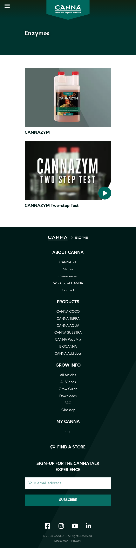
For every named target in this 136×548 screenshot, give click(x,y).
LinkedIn (88, 526)
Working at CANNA (68, 283)
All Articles (68, 375)
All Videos (68, 382)
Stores (68, 269)
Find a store (71, 447)
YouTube (75, 526)
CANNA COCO (68, 311)
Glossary (68, 410)
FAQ (68, 403)
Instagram (61, 526)
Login (68, 431)
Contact (68, 290)
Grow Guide (68, 389)
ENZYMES (82, 237)
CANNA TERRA (68, 318)
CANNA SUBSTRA (68, 332)
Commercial (68, 276)
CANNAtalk (68, 262)
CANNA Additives (68, 353)
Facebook (47, 526)
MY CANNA (68, 422)
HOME (57, 238)
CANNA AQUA (68, 325)
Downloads (68, 396)
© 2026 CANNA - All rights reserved (67, 536)
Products (68, 302)
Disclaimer (61, 541)
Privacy (76, 541)
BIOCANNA (68, 346)
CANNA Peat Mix (68, 339)
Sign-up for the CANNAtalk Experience (68, 467)
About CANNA (68, 253)
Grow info (68, 365)
